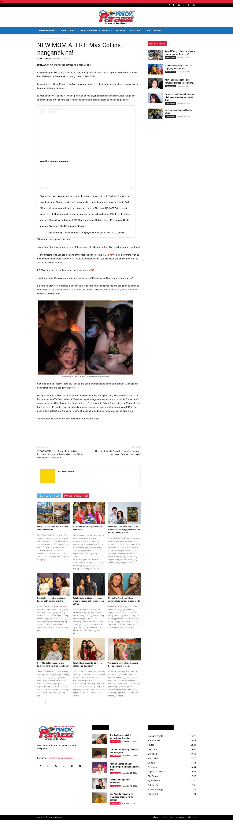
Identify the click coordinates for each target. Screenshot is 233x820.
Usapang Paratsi (48, 30)
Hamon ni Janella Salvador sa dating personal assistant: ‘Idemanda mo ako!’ (118, 453)
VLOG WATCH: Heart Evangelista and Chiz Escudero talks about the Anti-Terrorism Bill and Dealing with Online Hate (60, 454)
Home (39, 38)
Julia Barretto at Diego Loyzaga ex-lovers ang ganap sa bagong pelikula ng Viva (88, 601)
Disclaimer (155, 817)
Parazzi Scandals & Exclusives (96, 30)
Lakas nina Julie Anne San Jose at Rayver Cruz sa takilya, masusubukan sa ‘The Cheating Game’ (124, 530)
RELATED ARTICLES (49, 495)
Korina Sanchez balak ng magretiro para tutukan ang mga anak (125, 767)
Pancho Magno (70, 232)
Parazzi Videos (153, 30)
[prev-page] (39, 702)
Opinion (120, 30)
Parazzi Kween (45, 58)
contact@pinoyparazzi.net (61, 758)
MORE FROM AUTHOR (76, 495)
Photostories (170, 58)
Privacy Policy (168, 817)
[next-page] (44, 702)
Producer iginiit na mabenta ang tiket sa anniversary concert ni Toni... (180, 97)
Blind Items (135, 30)
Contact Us (180, 817)
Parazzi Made (68, 30)
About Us (192, 817)
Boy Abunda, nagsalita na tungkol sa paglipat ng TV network (121, 797)
